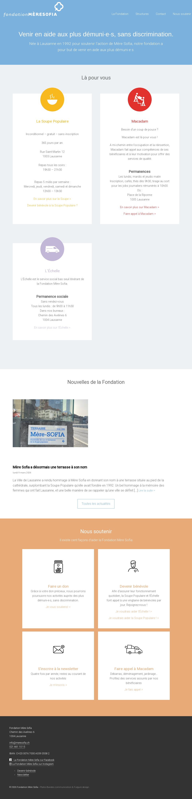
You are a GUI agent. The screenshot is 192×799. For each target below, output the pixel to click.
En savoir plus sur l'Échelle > (52, 327)
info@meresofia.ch (19, 742)
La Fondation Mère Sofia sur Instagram (31, 763)
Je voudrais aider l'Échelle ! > (134, 611)
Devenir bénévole (26, 770)
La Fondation (120, 14)
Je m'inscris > (58, 685)
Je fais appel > (134, 689)
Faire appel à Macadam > (140, 214)
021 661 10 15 (17, 746)
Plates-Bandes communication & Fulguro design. (65, 787)
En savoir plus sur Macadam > (139, 207)
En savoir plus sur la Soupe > (52, 199)
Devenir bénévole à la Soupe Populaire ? (52, 205)
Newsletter (23, 774)
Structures (142, 14)
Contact (161, 14)
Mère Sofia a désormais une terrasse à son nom (50, 467)
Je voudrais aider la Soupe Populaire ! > (134, 618)
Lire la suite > (147, 490)
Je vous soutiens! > (58, 607)
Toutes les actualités (96, 504)
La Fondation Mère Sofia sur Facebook (31, 759)
